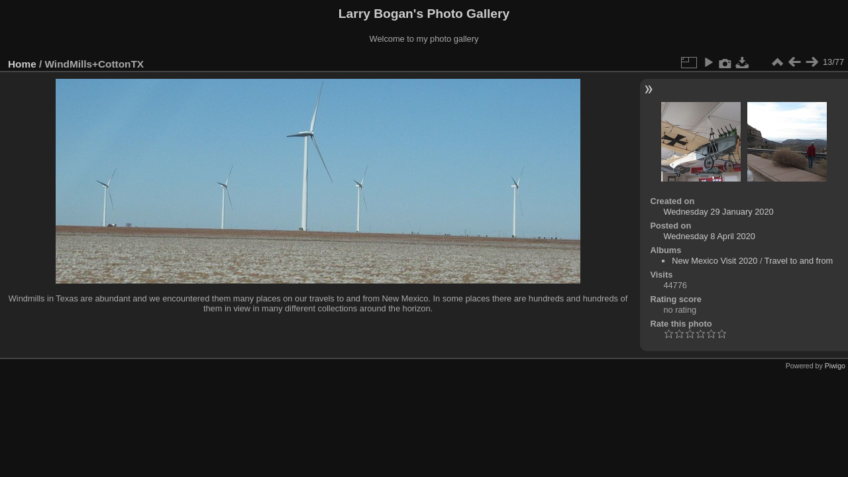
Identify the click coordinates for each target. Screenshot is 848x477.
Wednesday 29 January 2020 (718, 212)
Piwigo (835, 366)
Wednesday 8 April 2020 (709, 236)
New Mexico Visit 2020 (714, 261)
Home (22, 64)
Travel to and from (799, 261)
